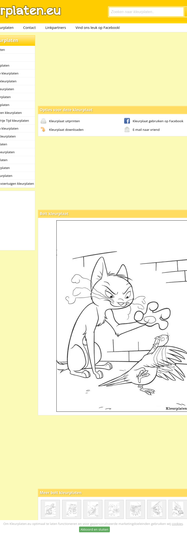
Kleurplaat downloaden (62, 129)
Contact (29, 27)
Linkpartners (55, 27)
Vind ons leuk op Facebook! (97, 27)
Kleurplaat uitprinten (60, 121)
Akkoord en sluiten (94, 529)
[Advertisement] (99, 68)
